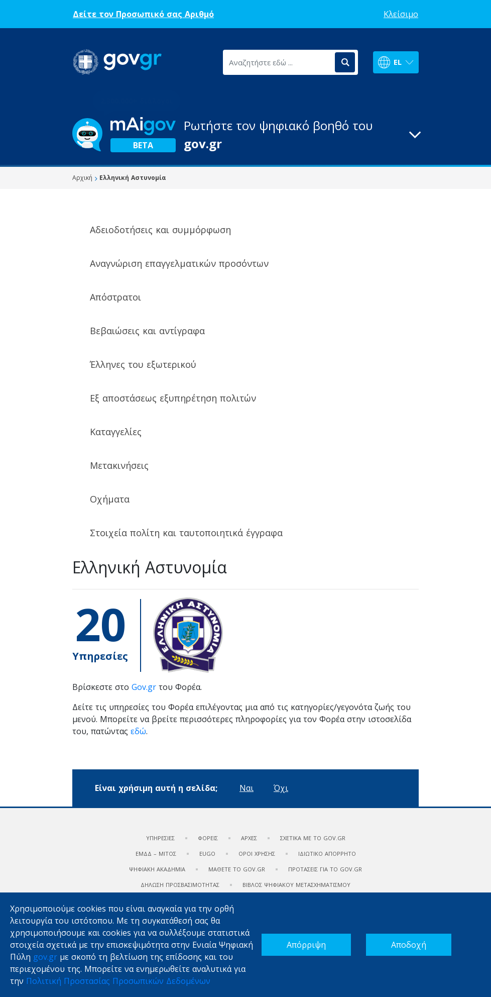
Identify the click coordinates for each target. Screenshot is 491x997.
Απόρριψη (306, 944)
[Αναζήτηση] (345, 62)
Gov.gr (144, 686)
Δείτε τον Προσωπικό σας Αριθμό (143, 14)
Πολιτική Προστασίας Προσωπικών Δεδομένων (118, 980)
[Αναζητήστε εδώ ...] (278, 62)
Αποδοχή (408, 944)
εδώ (138, 731)
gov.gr (45, 956)
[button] (245, 135)
